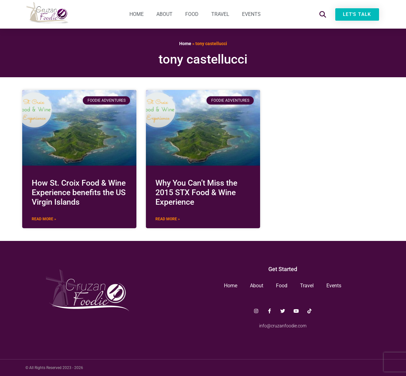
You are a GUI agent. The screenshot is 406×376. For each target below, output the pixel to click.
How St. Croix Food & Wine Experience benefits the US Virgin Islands (79, 192)
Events (251, 14)
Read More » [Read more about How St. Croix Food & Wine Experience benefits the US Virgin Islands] (44, 219)
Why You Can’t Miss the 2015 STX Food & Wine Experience (196, 192)
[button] (323, 14)
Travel (220, 14)
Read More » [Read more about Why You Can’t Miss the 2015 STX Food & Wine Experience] (167, 219)
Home (136, 14)
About (164, 14)
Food (192, 14)
